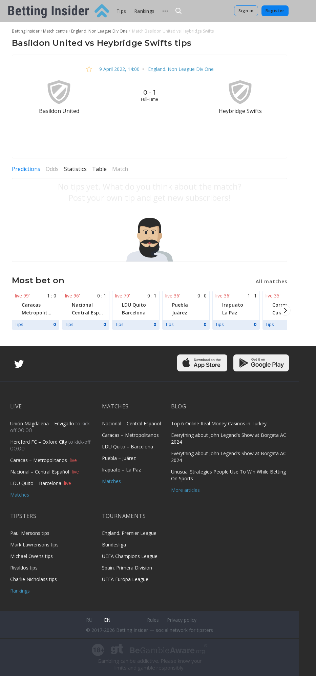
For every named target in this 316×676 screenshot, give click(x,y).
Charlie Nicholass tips (33, 579)
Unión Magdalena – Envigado (43, 423)
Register (275, 11)
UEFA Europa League (125, 579)
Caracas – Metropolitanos (39, 460)
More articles (185, 490)
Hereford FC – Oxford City (39, 442)
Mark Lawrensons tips (34, 544)
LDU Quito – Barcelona (36, 483)
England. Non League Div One (180, 69)
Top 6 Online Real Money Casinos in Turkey (219, 423)
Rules (153, 620)
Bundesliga (114, 544)
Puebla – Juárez (119, 458)
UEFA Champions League (129, 556)
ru (89, 620)
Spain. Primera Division (127, 567)
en (107, 620)
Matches (19, 494)
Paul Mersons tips (29, 533)
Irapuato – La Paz (121, 469)
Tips (121, 11)
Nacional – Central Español (40, 471)
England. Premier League (129, 533)
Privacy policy (181, 620)
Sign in (246, 11)
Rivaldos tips (24, 567)
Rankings (144, 11)
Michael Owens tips (31, 556)
